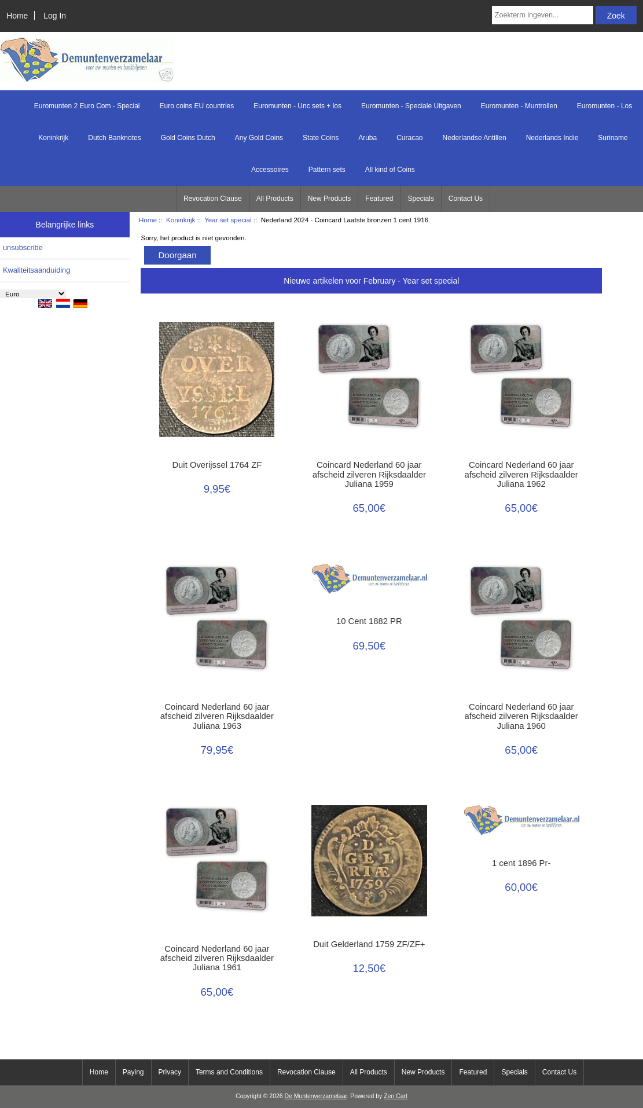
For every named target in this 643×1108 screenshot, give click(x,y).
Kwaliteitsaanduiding (36, 270)
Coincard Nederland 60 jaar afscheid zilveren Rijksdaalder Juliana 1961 (217, 958)
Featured (379, 199)
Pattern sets (327, 170)
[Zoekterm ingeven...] (542, 15)
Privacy (170, 1072)
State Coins (321, 138)
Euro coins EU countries (197, 106)
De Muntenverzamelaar (315, 1096)
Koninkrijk (180, 219)
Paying (133, 1072)
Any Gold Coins (259, 138)
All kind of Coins (390, 170)
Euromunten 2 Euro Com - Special (87, 106)
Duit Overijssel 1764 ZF (217, 464)
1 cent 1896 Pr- (521, 863)
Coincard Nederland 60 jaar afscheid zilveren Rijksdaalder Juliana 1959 (369, 474)
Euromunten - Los (604, 106)
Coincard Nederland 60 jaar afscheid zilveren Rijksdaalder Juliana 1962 (521, 474)
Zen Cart (395, 1096)
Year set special (227, 219)
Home (17, 15)
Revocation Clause (212, 199)
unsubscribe (23, 247)
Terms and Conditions (229, 1072)
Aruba (367, 138)
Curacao (409, 138)
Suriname (612, 138)
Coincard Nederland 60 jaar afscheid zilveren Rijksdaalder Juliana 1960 (521, 716)
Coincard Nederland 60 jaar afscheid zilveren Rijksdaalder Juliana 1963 (217, 716)
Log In (54, 15)
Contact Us (466, 199)
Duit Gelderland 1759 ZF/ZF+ (369, 944)
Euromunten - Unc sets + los (297, 106)
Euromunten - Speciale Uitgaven (411, 106)
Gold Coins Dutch (188, 138)
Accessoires (270, 170)
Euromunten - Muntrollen (519, 106)
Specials (420, 199)
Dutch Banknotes (114, 138)
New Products (329, 199)
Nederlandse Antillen (474, 138)
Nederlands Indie (552, 138)
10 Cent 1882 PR (369, 621)
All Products (274, 199)
